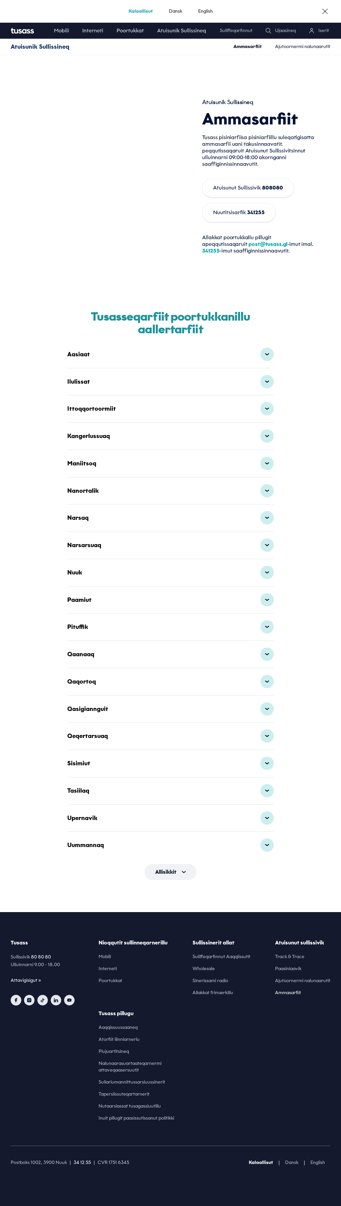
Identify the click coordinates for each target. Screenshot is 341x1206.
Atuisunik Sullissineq (181, 30)
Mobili (61, 30)
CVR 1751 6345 (113, 1162)
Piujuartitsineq (114, 1051)
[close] (325, 11)
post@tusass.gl (267, 244)
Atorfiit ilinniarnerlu (119, 1039)
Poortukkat (130, 30)
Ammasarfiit (247, 46)
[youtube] (69, 1000)
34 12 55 (82, 1162)
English (205, 11)
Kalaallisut (141, 11)
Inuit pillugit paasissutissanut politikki (136, 1118)
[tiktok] (42, 1000)
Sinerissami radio (210, 980)
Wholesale (203, 968)
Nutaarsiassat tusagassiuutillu (130, 1106)
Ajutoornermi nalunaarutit (302, 46)
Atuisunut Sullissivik (248, 187)
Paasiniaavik (288, 968)
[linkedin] (56, 1000)
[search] (280, 30)
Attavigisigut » (26, 980)
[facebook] (16, 1000)
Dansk (175, 11)
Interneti (92, 30)
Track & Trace (289, 956)
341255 (210, 251)
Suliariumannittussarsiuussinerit (132, 1082)
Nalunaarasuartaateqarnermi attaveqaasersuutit (130, 1067)
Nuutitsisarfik (239, 212)
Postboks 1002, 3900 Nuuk (39, 1162)
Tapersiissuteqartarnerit (124, 1094)
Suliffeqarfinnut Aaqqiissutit (221, 956)
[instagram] (29, 1000)
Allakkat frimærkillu (212, 992)
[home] (29, 30)
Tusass (19, 942)
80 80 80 (41, 957)
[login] (319, 30)
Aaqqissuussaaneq (118, 1027)
